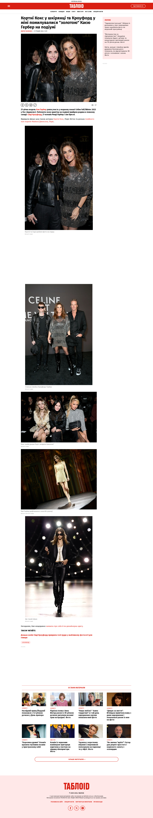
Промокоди (97, 802)
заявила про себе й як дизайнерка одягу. (64, 626)
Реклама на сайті (57, 802)
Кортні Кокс (58, 119)
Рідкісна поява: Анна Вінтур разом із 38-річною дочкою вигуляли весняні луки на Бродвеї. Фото (62, 714)
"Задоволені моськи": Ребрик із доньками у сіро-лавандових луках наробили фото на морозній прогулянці (117, 26)
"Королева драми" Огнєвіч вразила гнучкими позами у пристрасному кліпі (34, 744)
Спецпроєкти (98, 11)
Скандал (61, 11)
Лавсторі (80, 11)
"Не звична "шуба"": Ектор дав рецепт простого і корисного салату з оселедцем (118, 745)
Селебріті (53, 11)
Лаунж (108, 20)
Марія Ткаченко (27, 31)
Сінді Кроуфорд (35, 114)
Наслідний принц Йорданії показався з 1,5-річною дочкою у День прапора (33, 713)
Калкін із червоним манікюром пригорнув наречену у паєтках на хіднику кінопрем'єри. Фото (60, 747)
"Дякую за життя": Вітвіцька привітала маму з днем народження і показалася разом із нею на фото (119, 715)
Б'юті (73, 11)
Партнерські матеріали (84, 802)
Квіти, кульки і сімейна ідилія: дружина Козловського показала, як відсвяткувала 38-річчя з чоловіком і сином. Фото (117, 51)
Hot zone (88, 11)
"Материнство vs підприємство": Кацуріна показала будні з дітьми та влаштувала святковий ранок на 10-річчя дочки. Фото (117, 38)
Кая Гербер (41, 109)
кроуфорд (25, 642)
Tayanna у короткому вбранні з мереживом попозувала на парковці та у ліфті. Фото (89, 745)
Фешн (68, 11)
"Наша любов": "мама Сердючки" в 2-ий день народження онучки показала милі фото (89, 714)
